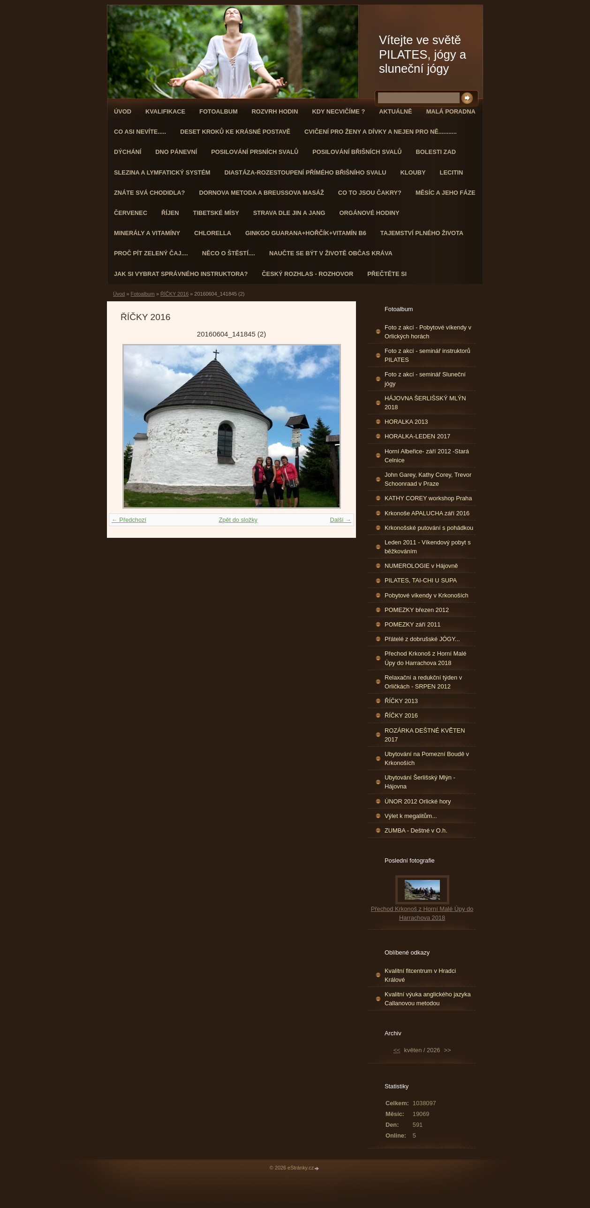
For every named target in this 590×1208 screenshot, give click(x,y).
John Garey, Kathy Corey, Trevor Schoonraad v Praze (428, 479)
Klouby (413, 172)
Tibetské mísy (216, 212)
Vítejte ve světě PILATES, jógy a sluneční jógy (422, 54)
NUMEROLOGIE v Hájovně (421, 565)
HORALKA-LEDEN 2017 (417, 436)
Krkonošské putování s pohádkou (429, 527)
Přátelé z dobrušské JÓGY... (422, 638)
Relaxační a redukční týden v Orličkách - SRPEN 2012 (423, 682)
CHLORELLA (212, 233)
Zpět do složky (238, 519)
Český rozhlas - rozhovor (307, 273)
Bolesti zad (436, 151)
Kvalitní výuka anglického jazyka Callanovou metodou (428, 999)
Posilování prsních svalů (254, 151)
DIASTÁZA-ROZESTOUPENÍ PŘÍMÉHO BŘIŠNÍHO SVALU (305, 172)
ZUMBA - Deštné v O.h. (416, 830)
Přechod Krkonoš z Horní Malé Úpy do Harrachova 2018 (425, 658)
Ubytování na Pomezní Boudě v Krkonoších (427, 758)
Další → (340, 519)
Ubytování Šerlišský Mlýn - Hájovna (420, 782)
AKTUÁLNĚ (395, 111)
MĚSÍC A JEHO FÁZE (446, 192)
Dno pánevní (176, 151)
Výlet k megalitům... (411, 815)
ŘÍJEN (170, 212)
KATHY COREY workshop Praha (428, 498)
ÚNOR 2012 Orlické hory (418, 801)
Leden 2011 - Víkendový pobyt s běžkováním (428, 547)
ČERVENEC (130, 212)
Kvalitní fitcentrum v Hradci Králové (420, 975)
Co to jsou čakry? (369, 192)
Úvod (122, 111)
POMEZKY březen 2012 (417, 609)
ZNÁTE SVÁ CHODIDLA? (149, 192)
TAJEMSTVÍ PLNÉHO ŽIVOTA (421, 233)
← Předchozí (129, 519)
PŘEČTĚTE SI (387, 273)
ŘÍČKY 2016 (174, 294)
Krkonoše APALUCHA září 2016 (427, 513)
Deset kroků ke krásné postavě (235, 131)
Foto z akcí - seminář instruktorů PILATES (427, 355)
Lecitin (451, 172)
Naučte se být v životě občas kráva (331, 253)
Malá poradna (451, 111)
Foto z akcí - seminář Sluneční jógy (425, 379)
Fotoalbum (218, 111)
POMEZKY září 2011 (412, 624)
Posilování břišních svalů (356, 151)
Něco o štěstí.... (228, 253)
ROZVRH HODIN (275, 111)
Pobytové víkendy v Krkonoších (427, 595)
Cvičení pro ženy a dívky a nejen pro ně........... (380, 131)
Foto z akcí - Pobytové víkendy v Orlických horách (428, 332)
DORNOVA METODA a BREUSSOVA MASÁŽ (261, 192)
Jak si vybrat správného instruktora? (181, 273)
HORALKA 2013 (406, 421)
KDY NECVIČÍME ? (338, 111)
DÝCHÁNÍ (127, 151)
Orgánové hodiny (370, 212)
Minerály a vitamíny (147, 233)
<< (397, 1050)
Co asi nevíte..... (140, 131)
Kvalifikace (165, 111)
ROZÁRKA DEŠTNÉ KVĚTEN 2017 (425, 735)
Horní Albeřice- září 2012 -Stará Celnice (427, 456)
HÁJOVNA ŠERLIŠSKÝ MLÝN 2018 (425, 403)
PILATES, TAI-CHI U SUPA (421, 580)
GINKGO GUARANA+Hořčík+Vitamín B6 (305, 233)
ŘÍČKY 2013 (401, 700)
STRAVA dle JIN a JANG (289, 212)
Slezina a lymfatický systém (162, 172)
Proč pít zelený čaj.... (151, 253)
